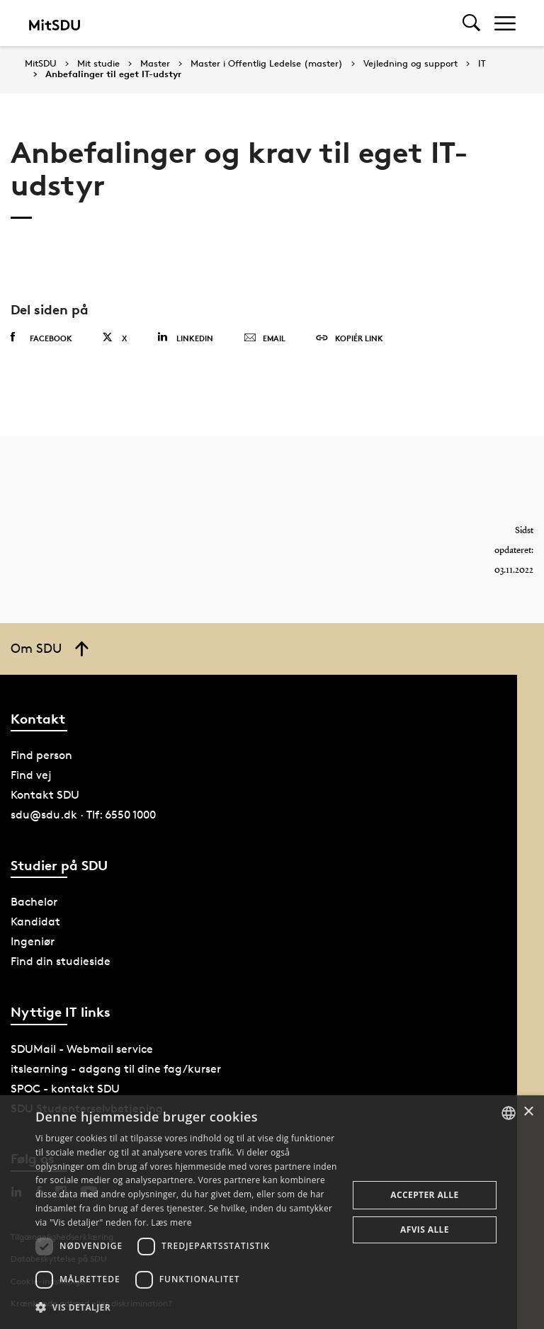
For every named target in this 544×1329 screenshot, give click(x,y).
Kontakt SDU (45, 795)
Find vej (31, 775)
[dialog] (272, 1212)
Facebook (41, 337)
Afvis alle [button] (424, 1230)
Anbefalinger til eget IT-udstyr (113, 74)
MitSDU (41, 63)
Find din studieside (60, 961)
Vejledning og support (410, 64)
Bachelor (34, 901)
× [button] (528, 1112)
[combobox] (509, 1113)
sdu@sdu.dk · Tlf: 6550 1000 (83, 814)
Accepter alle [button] (424, 1195)
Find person (41, 755)
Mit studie (98, 64)
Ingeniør (33, 941)
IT (482, 64)
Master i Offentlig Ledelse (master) (267, 64)
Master (155, 64)
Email (264, 338)
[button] (187, 1307)
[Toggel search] (471, 23)
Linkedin (185, 337)
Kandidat (35, 921)
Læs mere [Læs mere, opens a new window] (171, 1222)
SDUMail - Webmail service (82, 1049)
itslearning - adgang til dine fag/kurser (116, 1069)
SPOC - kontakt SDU (65, 1088)
